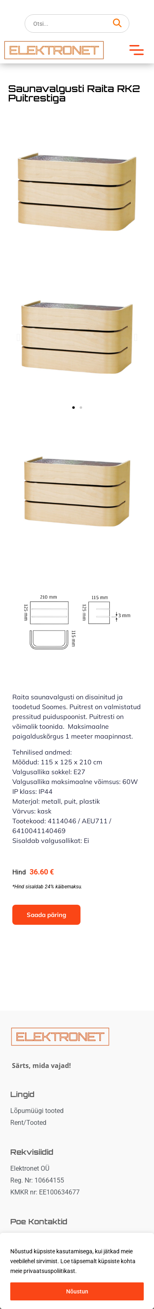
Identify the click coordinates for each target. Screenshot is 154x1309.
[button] (139, 50)
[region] (77, 1271)
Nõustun (77, 1291)
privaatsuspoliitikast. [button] (50, 1271)
